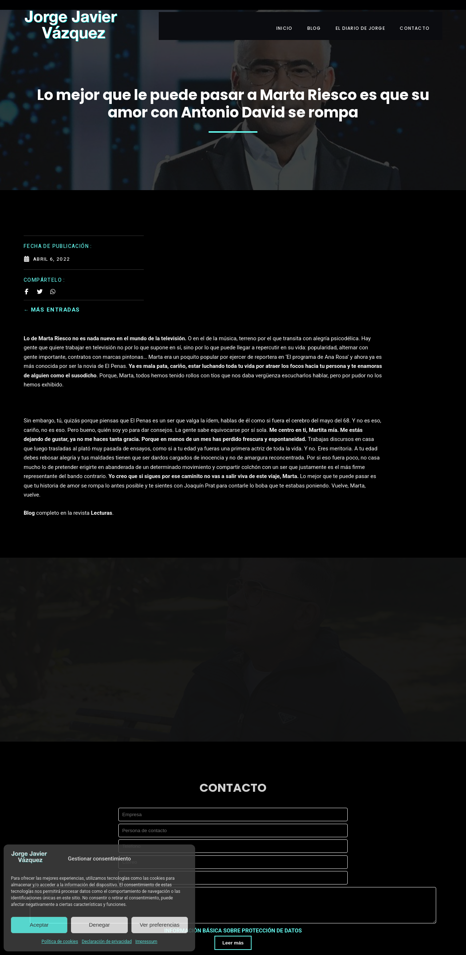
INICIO (287, 17)
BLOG (318, 17)
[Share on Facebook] (26, 275)
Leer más (233, 852)
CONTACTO (422, 17)
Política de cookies (60, 941)
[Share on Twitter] (40, 275)
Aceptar (39, 925)
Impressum (146, 941)
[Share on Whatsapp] (53, 275)
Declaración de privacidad (106, 941)
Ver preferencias (159, 925)
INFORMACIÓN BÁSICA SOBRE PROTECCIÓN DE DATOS (233, 840)
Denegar (99, 925)
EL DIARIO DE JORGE (366, 17)
